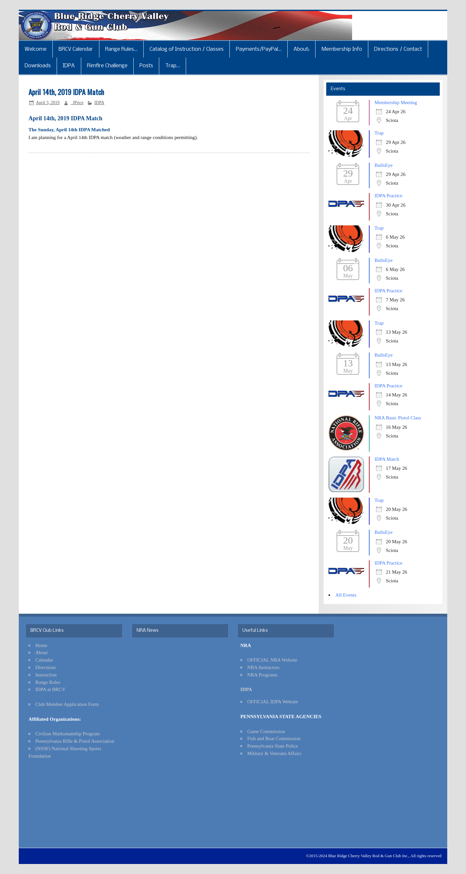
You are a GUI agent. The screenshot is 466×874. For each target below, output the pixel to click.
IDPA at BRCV (50, 689)
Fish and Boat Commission (274, 738)
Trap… (172, 66)
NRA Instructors (263, 667)
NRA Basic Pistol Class (397, 417)
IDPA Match (386, 459)
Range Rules (47, 682)
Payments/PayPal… (259, 49)
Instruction (46, 674)
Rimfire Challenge (107, 66)
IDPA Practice (388, 195)
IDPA (69, 66)
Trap (378, 132)
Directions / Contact (398, 49)
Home (41, 645)
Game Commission (266, 731)
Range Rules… (121, 49)
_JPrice (77, 102)
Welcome (36, 49)
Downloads (38, 66)
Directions (45, 667)
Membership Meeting (395, 102)
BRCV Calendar (76, 49)
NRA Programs (262, 674)
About (41, 652)
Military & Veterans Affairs (274, 753)
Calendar (44, 660)
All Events (346, 595)
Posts (146, 66)
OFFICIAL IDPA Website (272, 701)
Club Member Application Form (67, 704)
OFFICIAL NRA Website (272, 660)
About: (301, 49)
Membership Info (342, 49)
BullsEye (383, 165)
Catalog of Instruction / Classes (187, 49)
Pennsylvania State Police (272, 746)
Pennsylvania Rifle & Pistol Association (74, 741)
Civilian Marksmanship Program (67, 733)
